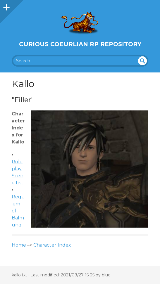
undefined (142, 60)
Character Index (52, 245)
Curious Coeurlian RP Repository (80, 44)
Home (19, 245)
